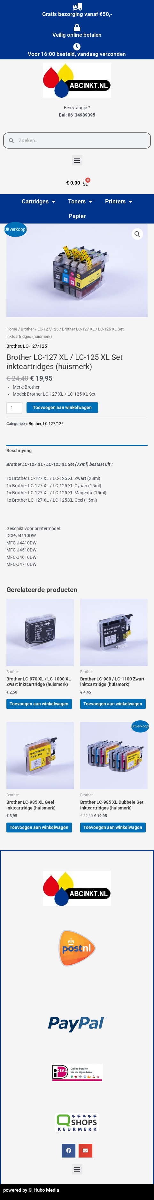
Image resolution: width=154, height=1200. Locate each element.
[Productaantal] (14, 408)
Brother (27, 329)
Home (11, 329)
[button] (77, 160)
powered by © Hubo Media (31, 1190)
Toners (80, 201)
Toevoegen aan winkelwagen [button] (39, 703)
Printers (118, 201)
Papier (77, 216)
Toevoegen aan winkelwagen (62, 407)
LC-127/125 (47, 329)
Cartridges (38, 201)
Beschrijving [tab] (19, 450)
